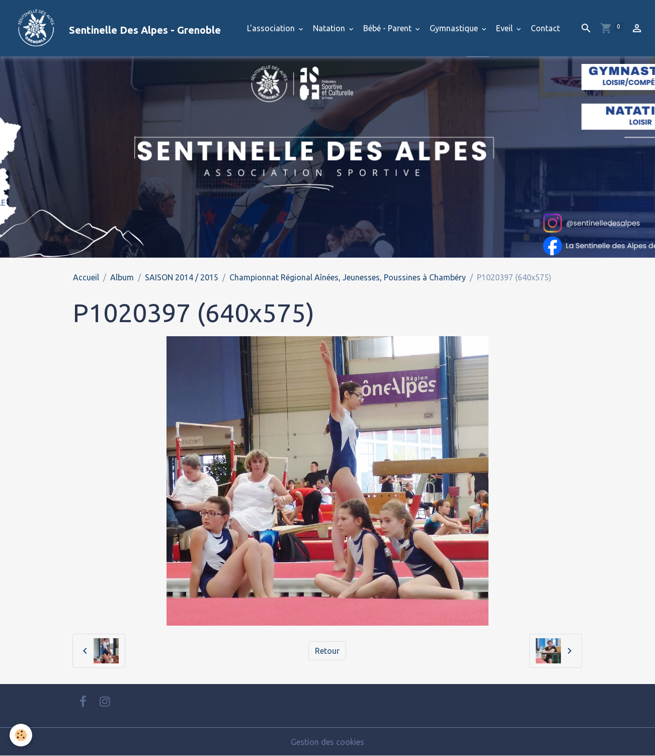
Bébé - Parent (388, 28)
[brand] (114, 28)
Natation (330, 28)
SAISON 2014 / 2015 (181, 277)
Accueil (86, 277)
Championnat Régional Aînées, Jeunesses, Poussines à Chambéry (347, 277)
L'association (272, 28)
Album (122, 277)
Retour (327, 650)
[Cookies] (21, 735)
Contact (545, 28)
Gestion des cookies (327, 741)
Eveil (505, 28)
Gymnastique (455, 28)
